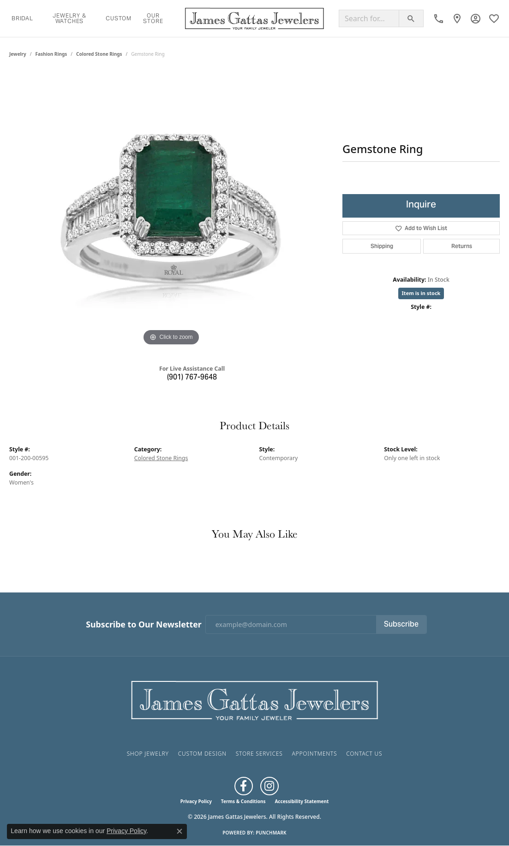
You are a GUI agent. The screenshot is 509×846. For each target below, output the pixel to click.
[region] (171, 209)
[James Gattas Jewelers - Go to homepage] (255, 699)
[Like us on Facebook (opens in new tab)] (243, 786)
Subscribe (401, 625)
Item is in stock (421, 293)
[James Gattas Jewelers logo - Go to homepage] (254, 18)
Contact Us (364, 753)
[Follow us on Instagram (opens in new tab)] (269, 786)
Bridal (22, 18)
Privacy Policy (196, 801)
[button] (475, 18)
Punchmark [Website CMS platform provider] (271, 832)
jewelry (17, 54)
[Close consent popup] (179, 831)
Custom (119, 18)
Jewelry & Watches (69, 18)
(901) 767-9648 (192, 377)
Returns (461, 246)
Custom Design (202, 753)
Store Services (259, 753)
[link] (438, 18)
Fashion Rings (51, 54)
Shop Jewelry (148, 753)
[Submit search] (411, 18)
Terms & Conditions (243, 801)
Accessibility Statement (302, 801)
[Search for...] (369, 18)
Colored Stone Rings (99, 54)
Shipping (382, 246)
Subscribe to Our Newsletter (143, 624)
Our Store (153, 18)
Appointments (314, 753)
